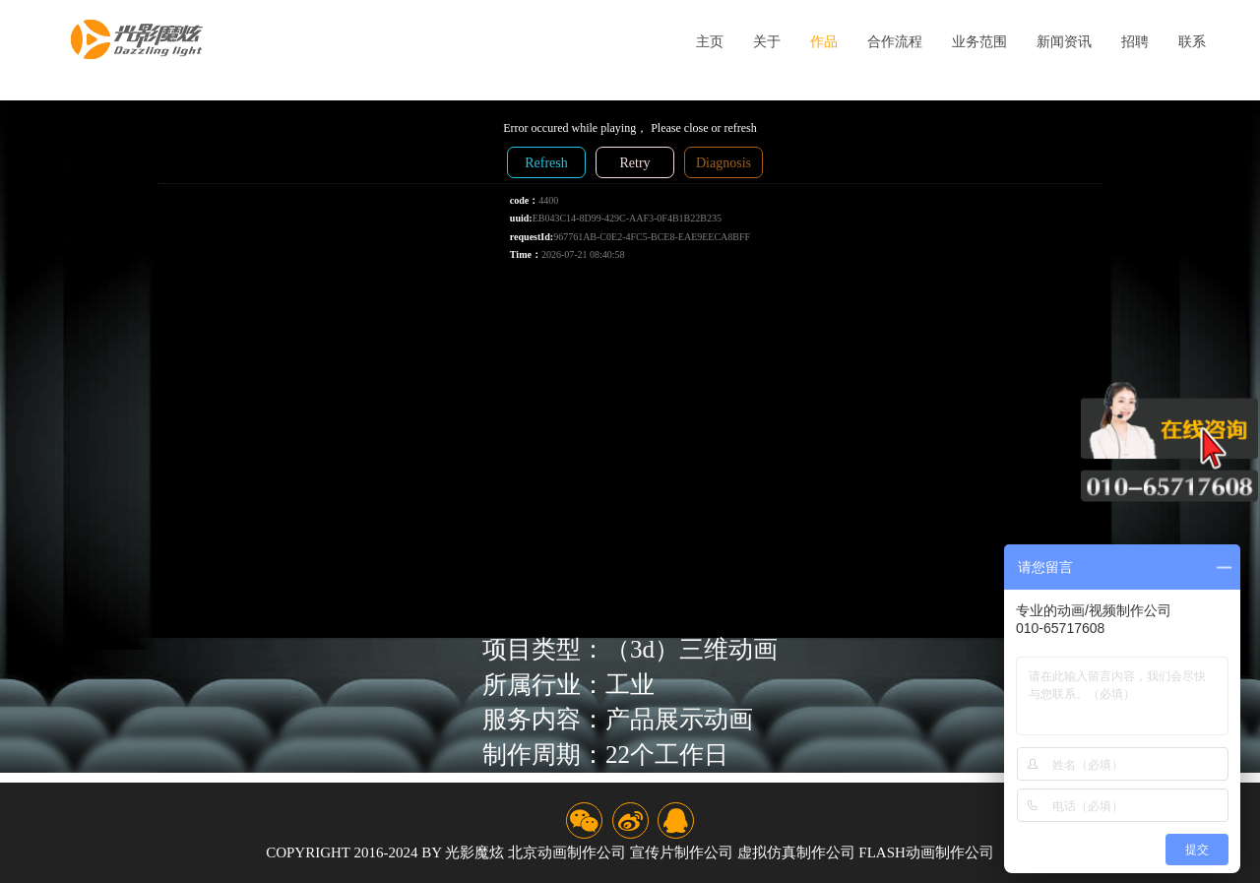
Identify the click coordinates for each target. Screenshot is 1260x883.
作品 (824, 41)
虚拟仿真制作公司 (796, 852)
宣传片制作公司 (681, 852)
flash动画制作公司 (926, 852)
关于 (767, 41)
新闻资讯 (1064, 41)
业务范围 (979, 41)
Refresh (546, 163)
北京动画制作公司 (567, 852)
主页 (710, 41)
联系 (1192, 41)
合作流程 (894, 41)
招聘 (1135, 41)
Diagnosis (723, 163)
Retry (634, 163)
